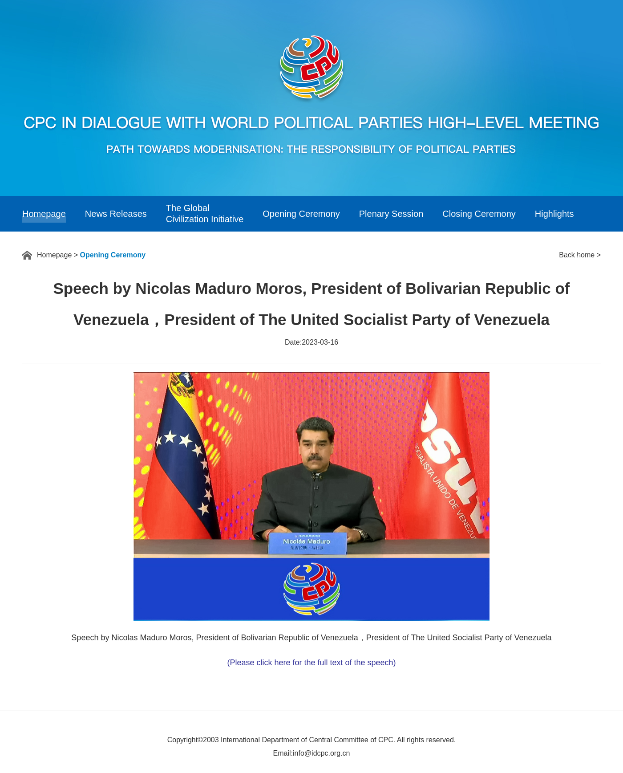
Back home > (580, 255)
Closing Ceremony (479, 214)
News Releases (116, 214)
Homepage (44, 214)
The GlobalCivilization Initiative (205, 213)
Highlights (554, 214)
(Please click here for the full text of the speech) (311, 662)
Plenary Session (391, 214)
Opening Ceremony (301, 214)
